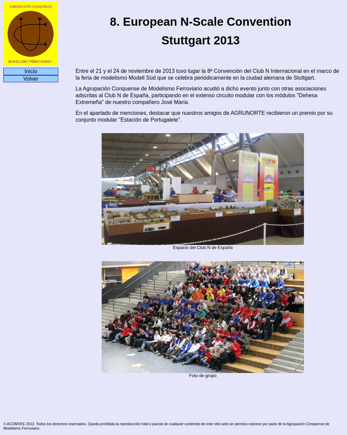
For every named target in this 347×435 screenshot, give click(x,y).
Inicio (30, 71)
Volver (30, 79)
